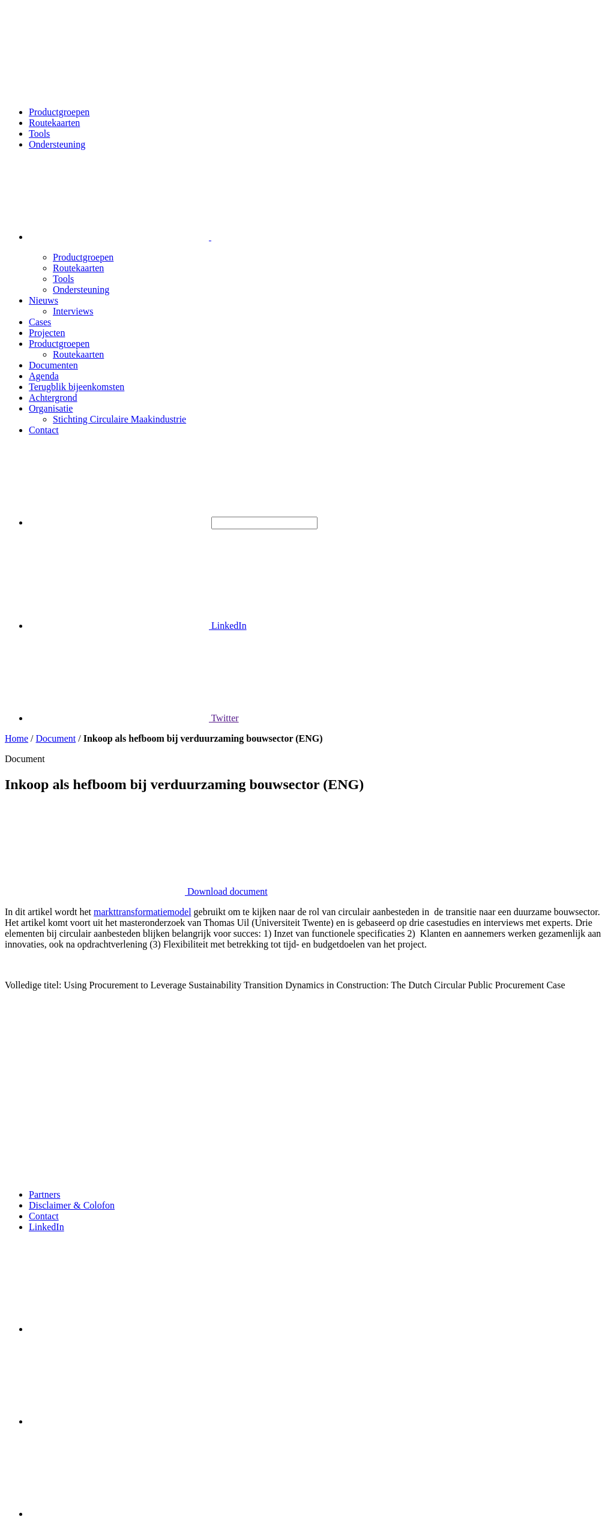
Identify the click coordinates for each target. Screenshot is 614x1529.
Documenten (53, 365)
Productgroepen (59, 112)
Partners (44, 1194)
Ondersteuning (57, 144)
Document (56, 738)
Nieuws (43, 300)
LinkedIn (138, 625)
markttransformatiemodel (142, 912)
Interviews (73, 311)
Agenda (44, 376)
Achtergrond (53, 397)
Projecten (47, 333)
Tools (39, 133)
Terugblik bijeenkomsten (76, 387)
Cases (40, 322)
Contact (44, 430)
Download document (136, 891)
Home (16, 738)
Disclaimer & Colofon (72, 1205)
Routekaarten (54, 123)
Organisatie (51, 408)
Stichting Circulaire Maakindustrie (119, 419)
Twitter (134, 718)
